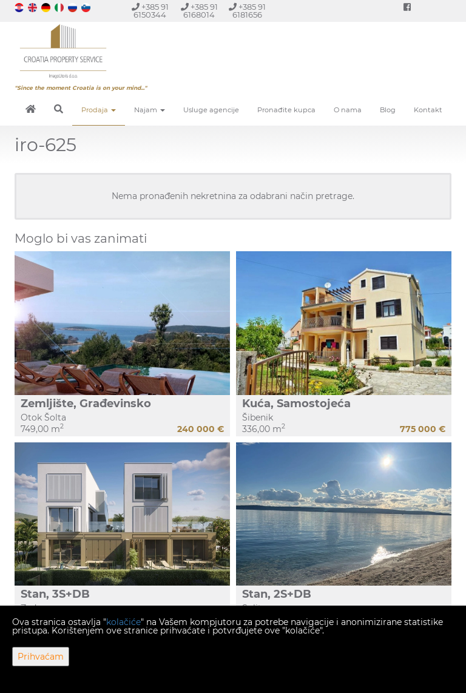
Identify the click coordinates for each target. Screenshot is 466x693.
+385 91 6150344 (150, 11)
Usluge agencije (211, 110)
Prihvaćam (41, 656)
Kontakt (428, 110)
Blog (388, 110)
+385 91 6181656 (247, 11)
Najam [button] (149, 110)
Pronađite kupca (286, 110)
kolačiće (123, 622)
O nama (348, 110)
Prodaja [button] (98, 110)
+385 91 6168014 (199, 11)
